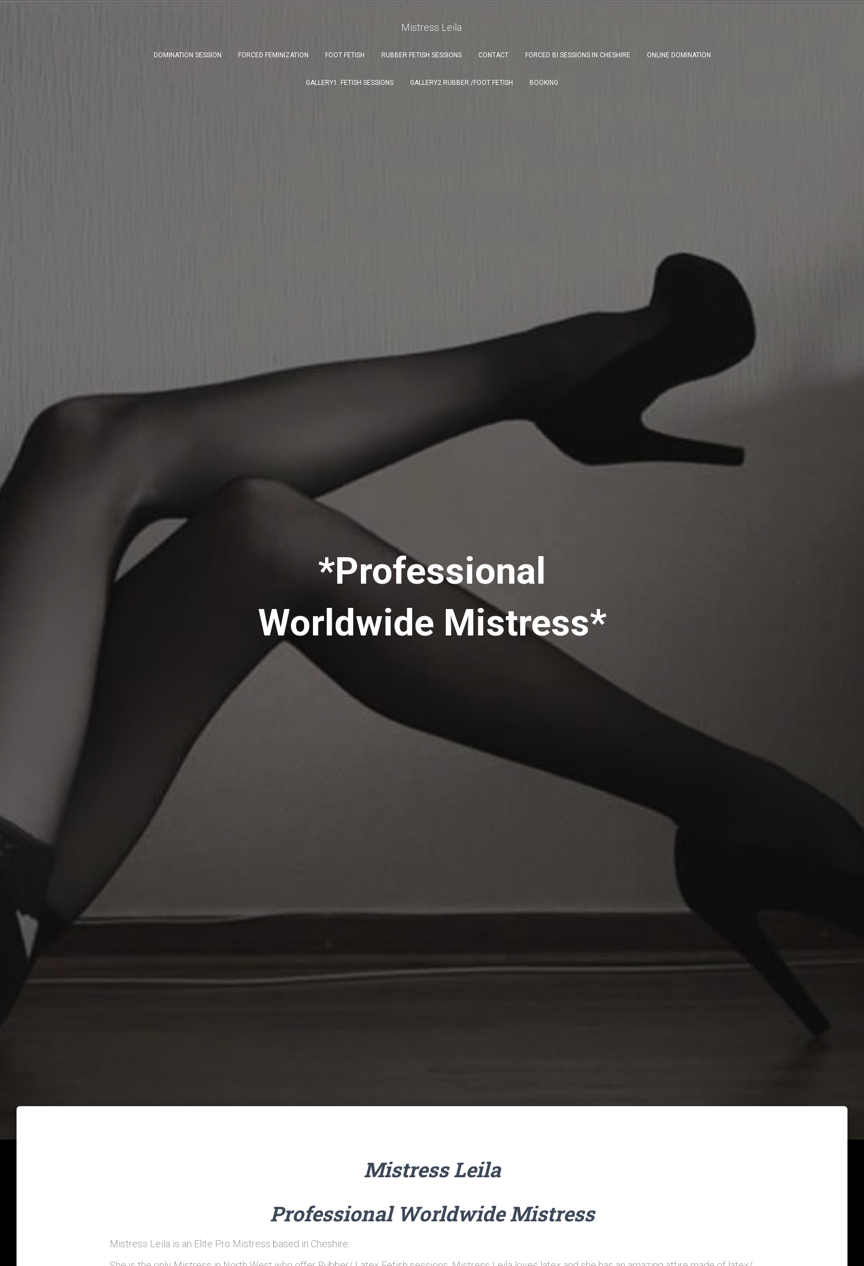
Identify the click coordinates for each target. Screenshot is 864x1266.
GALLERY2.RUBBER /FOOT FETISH (461, 83)
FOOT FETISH (345, 55)
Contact (493, 55)
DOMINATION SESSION (188, 55)
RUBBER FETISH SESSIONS (421, 55)
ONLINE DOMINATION (679, 55)
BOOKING (544, 83)
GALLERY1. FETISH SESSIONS (349, 83)
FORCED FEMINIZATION (273, 55)
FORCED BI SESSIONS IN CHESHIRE (577, 55)
